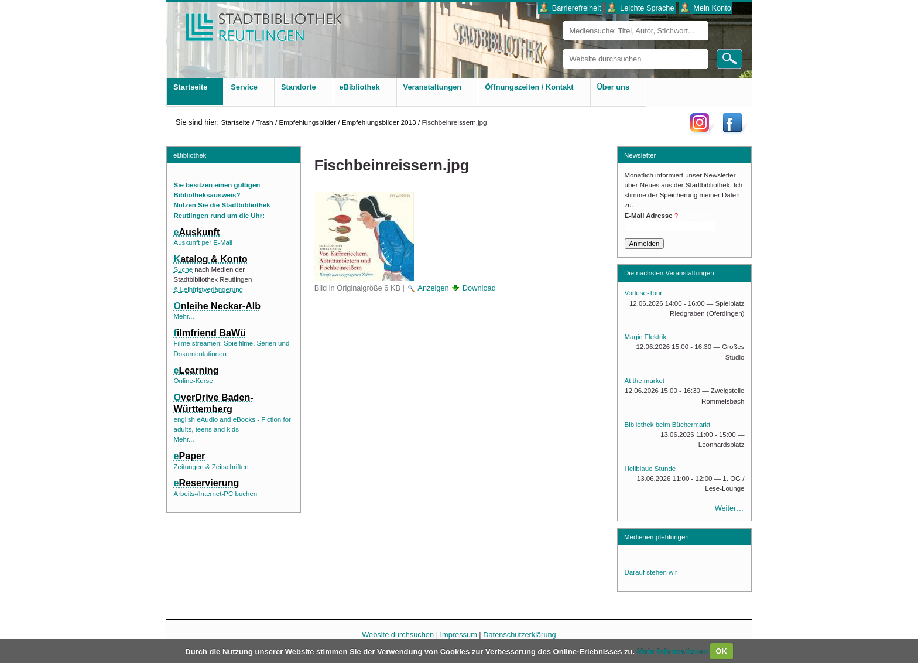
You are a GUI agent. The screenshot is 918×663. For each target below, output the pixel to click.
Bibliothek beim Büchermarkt (668, 424)
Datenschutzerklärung (519, 634)
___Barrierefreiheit (570, 8)
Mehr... (184, 316)
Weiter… (729, 508)
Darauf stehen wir (651, 572)
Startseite (235, 122)
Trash (264, 122)
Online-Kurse (193, 380)
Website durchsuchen (398, 634)
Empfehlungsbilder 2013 (379, 122)
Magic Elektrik (646, 336)
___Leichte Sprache (641, 8)
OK (721, 651)
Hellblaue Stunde (650, 468)
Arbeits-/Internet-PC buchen (216, 493)
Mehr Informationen (673, 651)
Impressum (458, 634)
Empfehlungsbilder (307, 122)
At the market (644, 380)
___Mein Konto (706, 8)
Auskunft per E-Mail (203, 242)
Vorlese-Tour (644, 292)
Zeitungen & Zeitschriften (211, 466)
